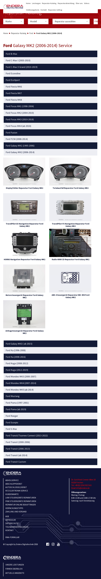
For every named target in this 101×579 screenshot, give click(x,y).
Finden (96, 21)
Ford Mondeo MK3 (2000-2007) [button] (21, 376)
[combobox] (13, 21)
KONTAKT (9, 530)
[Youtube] (58, 544)
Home (28, 3)
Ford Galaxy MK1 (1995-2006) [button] (20, 145)
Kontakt (44, 10)
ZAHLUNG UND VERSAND (16, 511)
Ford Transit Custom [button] (16, 461)
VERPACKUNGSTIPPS (14, 508)
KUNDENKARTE (12, 494)
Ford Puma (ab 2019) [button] (16, 409)
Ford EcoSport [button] (13, 80)
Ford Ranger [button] (12, 416)
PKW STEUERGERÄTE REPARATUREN (20, 501)
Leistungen (36, 3)
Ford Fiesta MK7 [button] (14, 93)
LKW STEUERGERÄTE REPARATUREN (20, 497)
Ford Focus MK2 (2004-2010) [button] (20, 113)
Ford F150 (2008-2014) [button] (17, 139)
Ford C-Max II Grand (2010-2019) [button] (21, 67)
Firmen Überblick (13, 569)
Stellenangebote (32, 10)
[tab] (50, 54)
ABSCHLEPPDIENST (13, 484)
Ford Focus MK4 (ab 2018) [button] (18, 126)
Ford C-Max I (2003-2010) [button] (18, 60)
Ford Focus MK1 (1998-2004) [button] (20, 106)
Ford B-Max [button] (11, 54)
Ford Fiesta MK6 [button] (14, 86)
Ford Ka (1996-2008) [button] (16, 350)
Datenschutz (11, 523)
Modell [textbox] (33, 21)
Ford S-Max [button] (11, 429)
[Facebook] (47, 544)
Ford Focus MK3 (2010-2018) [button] (20, 119)
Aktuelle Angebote (14, 573)
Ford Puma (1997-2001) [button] (17, 402)
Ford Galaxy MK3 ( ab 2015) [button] (19, 343)
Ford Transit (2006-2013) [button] (18, 448)
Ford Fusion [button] (11, 132)
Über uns (79, 3)
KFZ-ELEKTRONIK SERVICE (16, 490)
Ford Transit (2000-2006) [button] (18, 442)
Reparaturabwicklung (66, 3)
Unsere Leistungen (14, 564)
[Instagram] (53, 544)
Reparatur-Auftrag (55, 10)
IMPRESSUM (10, 520)
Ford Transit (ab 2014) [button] (16, 455)
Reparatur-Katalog (49, 3)
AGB (7, 516)
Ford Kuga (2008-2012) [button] (17, 363)
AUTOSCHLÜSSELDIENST (16, 487)
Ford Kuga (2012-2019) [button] (17, 370)
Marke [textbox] (8, 21)
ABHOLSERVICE (12, 480)
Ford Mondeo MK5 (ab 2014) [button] (20, 389)
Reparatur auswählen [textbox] (65, 21)
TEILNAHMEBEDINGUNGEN (16, 527)
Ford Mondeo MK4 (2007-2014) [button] (21, 383)
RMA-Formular (12, 537)
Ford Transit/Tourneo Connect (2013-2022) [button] (27, 435)
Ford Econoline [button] (13, 73)
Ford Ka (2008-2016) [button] (16, 357)
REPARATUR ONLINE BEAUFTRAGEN (20, 504)
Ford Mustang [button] (12, 396)
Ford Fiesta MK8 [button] (14, 100)
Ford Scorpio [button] (12, 422)
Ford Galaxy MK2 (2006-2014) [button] (20, 152)
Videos (86, 3)
